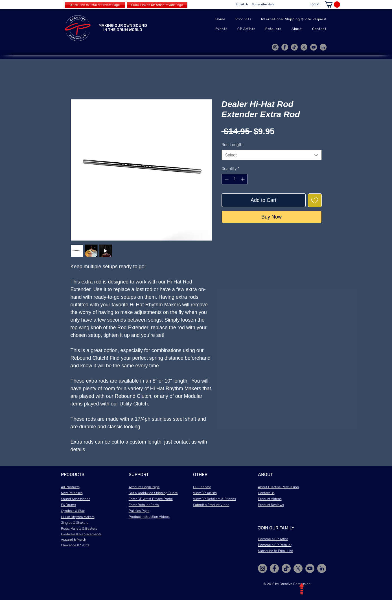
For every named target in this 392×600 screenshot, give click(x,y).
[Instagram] (275, 47)
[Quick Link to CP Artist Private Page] (157, 5)
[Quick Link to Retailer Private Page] (95, 5)
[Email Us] (242, 4)
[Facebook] (284, 47)
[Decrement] (225, 179)
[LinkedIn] (323, 47)
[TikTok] (294, 47)
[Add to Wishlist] (315, 200)
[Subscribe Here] (263, 4)
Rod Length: (232, 144)
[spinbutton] (234, 179)
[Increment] (243, 179)
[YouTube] (313, 47)
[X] (304, 47)
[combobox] (272, 155)
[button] (332, 4)
